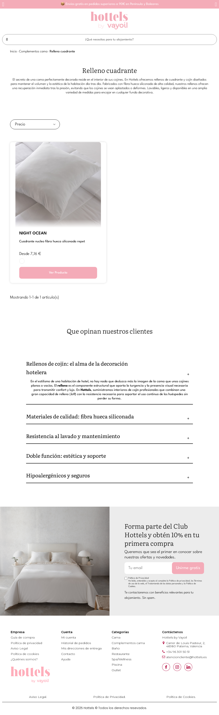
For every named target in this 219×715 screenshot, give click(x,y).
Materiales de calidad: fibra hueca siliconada (80, 416)
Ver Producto (58, 272)
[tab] (109, 368)
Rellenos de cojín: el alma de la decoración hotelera (77, 368)
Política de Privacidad (138, 578)
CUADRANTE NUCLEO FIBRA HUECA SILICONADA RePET (52, 241)
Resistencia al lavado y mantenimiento (73, 436)
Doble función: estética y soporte (66, 455)
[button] (3, 4)
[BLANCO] (22, 261)
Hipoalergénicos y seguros (58, 475)
